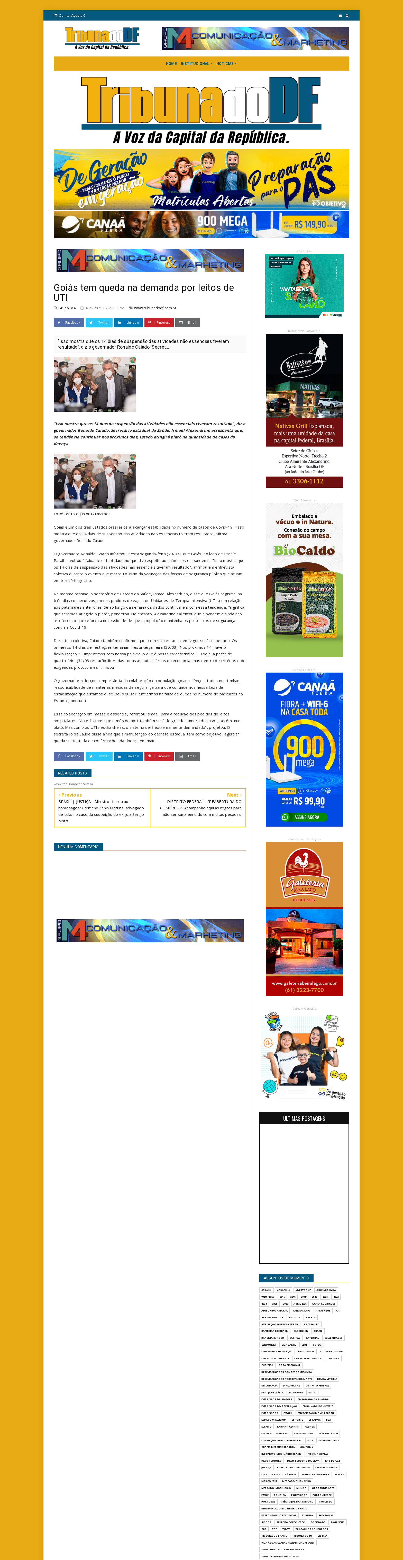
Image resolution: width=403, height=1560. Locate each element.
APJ (338, 1310)
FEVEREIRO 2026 (303, 1433)
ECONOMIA (296, 1392)
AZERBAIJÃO (311, 1324)
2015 (282, 1296)
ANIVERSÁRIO (301, 1310)
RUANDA (307, 1515)
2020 (314, 1296)
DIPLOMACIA (269, 1385)
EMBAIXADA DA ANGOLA (276, 1399)
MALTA (339, 1474)
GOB (310, 1440)
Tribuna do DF (302, 1535)
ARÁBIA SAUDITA (272, 1317)
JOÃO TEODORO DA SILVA (303, 1460)
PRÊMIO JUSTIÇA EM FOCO (297, 1501)
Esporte (297, 1419)
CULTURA (334, 1358)
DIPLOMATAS (291, 1385)
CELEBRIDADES (333, 1337)
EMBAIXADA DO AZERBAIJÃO (279, 1406)
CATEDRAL (312, 1337)
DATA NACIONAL (290, 1365)
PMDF (265, 1495)
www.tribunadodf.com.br (155, 307)
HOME (171, 64)
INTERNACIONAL (317, 1454)
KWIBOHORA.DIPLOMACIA (293, 1467)
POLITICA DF (299, 1495)
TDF (274, 1529)
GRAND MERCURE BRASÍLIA (278, 1447)
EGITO (312, 1392)
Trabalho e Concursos (311, 1529)
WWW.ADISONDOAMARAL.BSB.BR (282, 1549)
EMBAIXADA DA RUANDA (313, 1399)
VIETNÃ (322, 1535)
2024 (264, 1303)
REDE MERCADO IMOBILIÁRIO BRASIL (284, 1508)
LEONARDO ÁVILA (326, 1467)
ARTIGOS (294, 1317)
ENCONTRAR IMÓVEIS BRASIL (316, 1413)
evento (266, 1426)
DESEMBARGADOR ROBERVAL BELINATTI (286, 1379)
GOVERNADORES (328, 1440)
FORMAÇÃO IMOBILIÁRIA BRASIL (281, 1440)
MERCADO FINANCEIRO (296, 1481)
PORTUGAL (268, 1501)
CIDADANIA (288, 1344)
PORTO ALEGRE (322, 1495)
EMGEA (287, 1413)
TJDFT (286, 1529)
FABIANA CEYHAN (288, 1426)
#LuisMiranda (326, 1290)
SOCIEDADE (318, 1522)
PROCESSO (326, 1501)
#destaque (303, 1290)
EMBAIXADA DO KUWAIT (318, 1406)
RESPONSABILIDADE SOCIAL (279, 1515)
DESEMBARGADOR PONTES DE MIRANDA (286, 1372)
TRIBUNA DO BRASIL (274, 1535)
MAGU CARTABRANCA (316, 1474)
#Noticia (267, 1296)
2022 (336, 1296)
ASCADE (311, 1317)
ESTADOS (315, 1419)
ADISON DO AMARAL (274, 1310)
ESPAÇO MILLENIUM (273, 1419)
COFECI (317, 1344)
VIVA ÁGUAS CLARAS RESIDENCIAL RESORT (288, 1542)
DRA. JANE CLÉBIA (272, 1392)
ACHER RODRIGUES (323, 1303)
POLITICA (280, 1495)
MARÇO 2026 (269, 1481)
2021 (325, 1296)
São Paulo (325, 1515)
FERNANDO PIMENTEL (275, 1433)
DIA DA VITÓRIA (327, 1379)
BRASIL (318, 1331)
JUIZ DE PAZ (332, 1460)
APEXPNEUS (323, 1310)
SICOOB (266, 1522)
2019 (303, 1296)
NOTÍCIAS (225, 64)
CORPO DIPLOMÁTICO (308, 1358)
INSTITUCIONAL (195, 64)
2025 (275, 1303)
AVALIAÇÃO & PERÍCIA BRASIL (279, 1324)
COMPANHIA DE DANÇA (276, 1351)
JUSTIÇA (266, 1467)
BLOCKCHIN (301, 1331)
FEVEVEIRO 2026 (328, 1433)
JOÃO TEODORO (271, 1460)
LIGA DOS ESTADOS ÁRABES (279, 1474)
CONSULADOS (306, 1351)
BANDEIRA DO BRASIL (274, 1331)
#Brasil (266, 1290)
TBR (264, 1529)
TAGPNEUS (338, 1522)
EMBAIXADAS (269, 1413)
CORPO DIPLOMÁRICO (275, 1358)
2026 (285, 1303)
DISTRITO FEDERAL (317, 1385)
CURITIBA (267, 1365)
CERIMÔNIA (268, 1344)
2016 (293, 1296)
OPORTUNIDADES (323, 1488)
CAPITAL (294, 1337)
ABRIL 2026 (300, 1303)
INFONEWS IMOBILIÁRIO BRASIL (281, 1454)
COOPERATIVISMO (331, 1351)
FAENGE (310, 1426)
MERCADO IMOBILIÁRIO (276, 1488)
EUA (328, 1419)
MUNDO (301, 1488)
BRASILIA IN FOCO (272, 1337)
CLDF (304, 1344)
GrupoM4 (306, 1447)
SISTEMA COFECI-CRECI (291, 1522)
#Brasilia (283, 1290)
